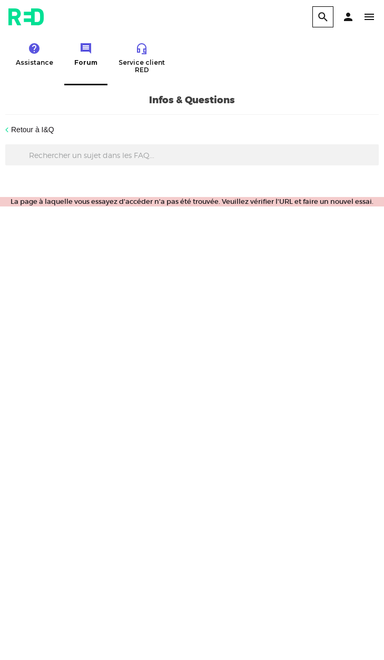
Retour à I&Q (32, 129)
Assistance (34, 54)
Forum (85, 54)
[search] (322, 16)
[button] (348, 17)
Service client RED (142, 58)
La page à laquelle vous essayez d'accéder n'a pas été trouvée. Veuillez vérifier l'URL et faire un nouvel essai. (192, 201)
